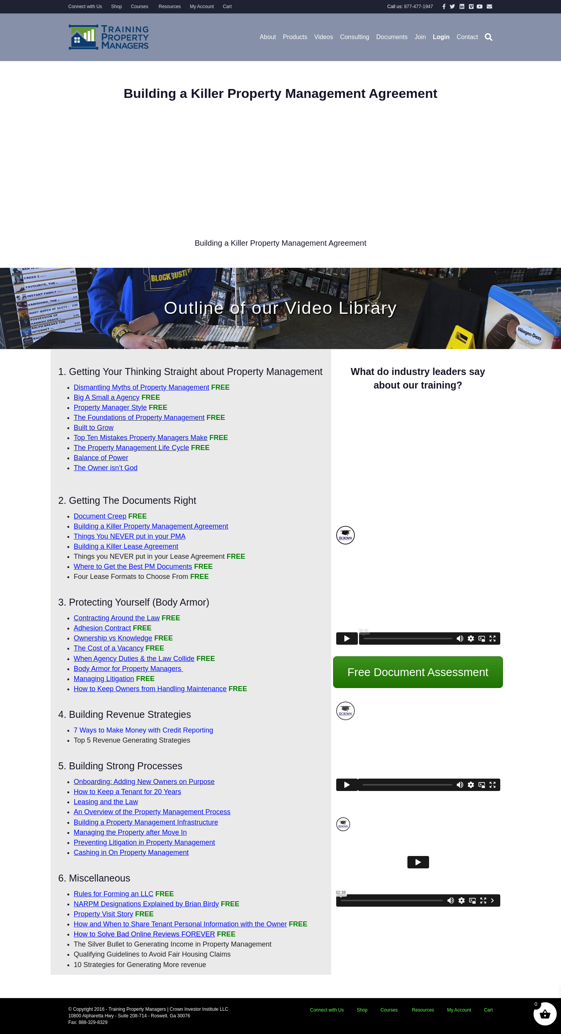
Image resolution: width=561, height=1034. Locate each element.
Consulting (354, 37)
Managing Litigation (104, 679)
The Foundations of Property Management (139, 417)
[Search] (487, 37)
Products (295, 37)
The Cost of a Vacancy (109, 648)
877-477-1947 (418, 6)
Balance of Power (101, 458)
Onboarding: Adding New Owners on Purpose (144, 782)
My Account (202, 6)
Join (420, 37)
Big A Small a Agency (107, 397)
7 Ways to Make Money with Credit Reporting (143, 730)
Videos (323, 37)
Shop (116, 6)
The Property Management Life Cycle (131, 448)
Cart (227, 6)
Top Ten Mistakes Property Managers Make (141, 438)
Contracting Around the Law (117, 618)
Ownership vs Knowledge (113, 638)
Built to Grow (94, 427)
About (268, 37)
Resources (169, 6)
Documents (392, 37)
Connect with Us (85, 6)
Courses (140, 6)
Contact (467, 37)
